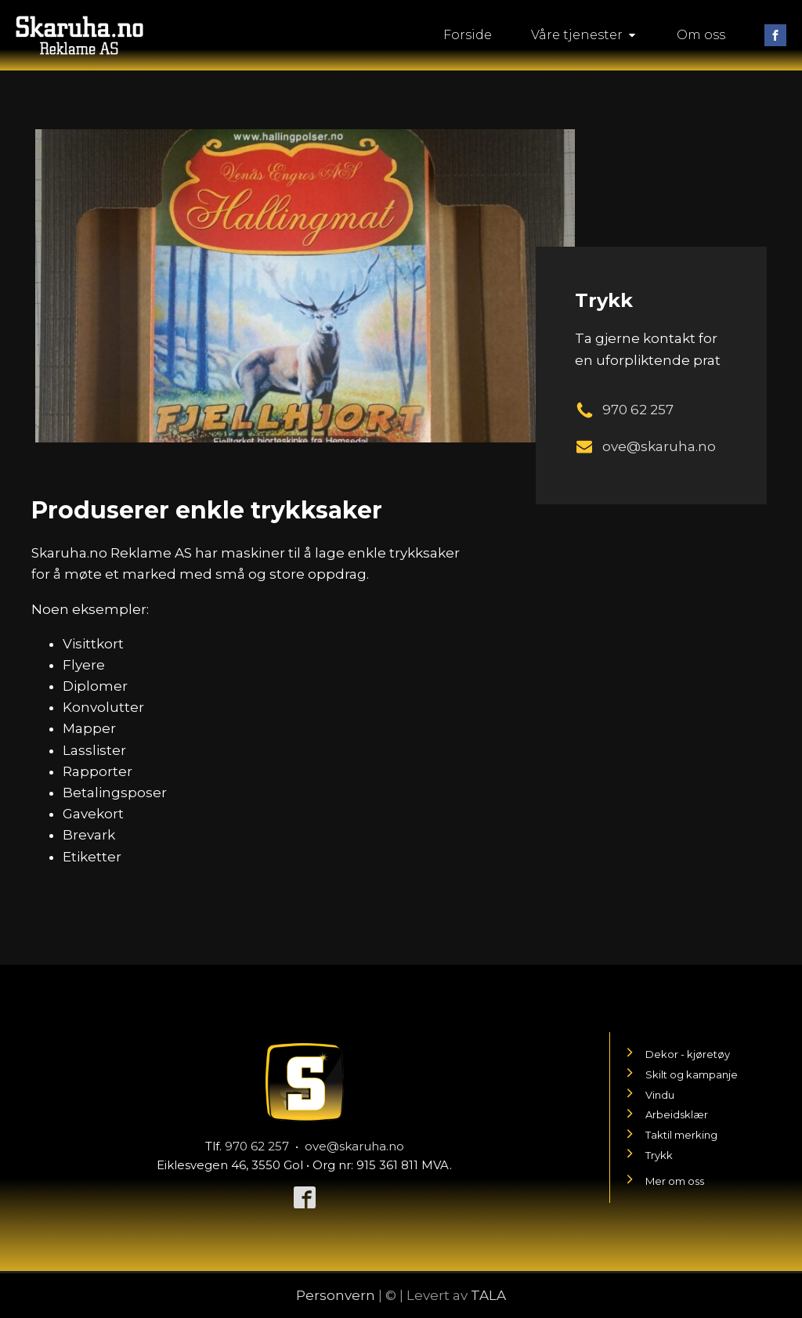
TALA (488, 1295)
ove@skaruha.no (354, 1146)
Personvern (335, 1295)
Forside (467, 34)
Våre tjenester (584, 34)
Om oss (701, 34)
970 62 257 (257, 1146)
